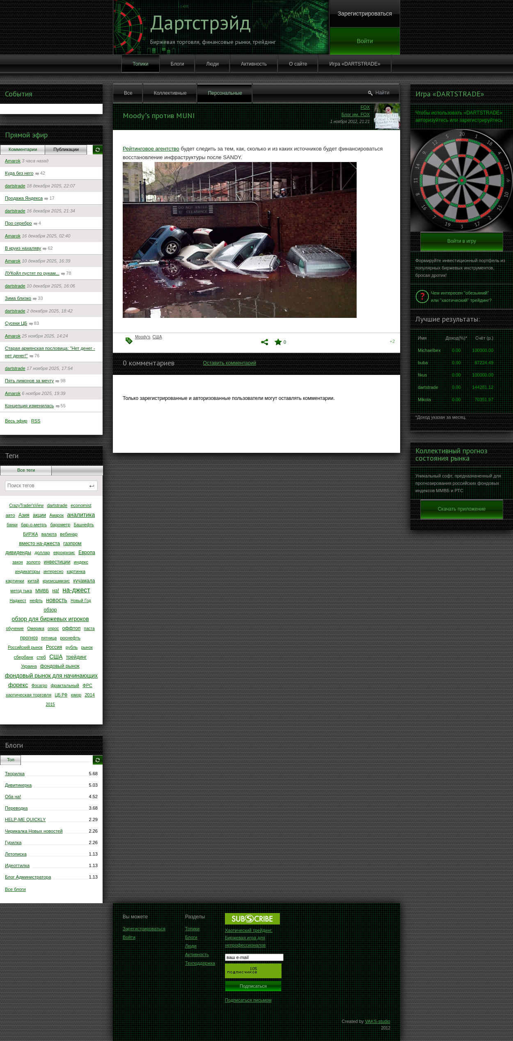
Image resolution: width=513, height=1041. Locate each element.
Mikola (424, 399)
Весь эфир (16, 420)
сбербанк (23, 657)
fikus (422, 374)
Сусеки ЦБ (16, 323)
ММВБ (42, 590)
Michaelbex (429, 350)
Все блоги (15, 889)
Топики (140, 64)
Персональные (225, 93)
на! (55, 591)
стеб (41, 657)
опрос (53, 628)
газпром (72, 543)
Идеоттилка (17, 865)
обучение (15, 628)
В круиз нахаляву (23, 248)
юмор (76, 695)
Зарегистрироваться (365, 13)
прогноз (29, 638)
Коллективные (170, 93)
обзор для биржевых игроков (50, 619)
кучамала (84, 581)
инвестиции (57, 562)
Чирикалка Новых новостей (34, 831)
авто (10, 515)
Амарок (57, 515)
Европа (86, 552)
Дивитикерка (18, 785)
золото (33, 561)
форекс (18, 685)
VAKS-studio (377, 1021)
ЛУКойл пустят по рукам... (32, 273)
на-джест (76, 590)
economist (81, 505)
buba (423, 362)
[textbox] (51, 485)
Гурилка (13, 842)
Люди (212, 64)
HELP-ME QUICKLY (25, 819)
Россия (54, 647)
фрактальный (64, 685)
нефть (36, 600)
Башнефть (84, 525)
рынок (87, 647)
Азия (24, 515)
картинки (15, 580)
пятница (49, 638)
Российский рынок (25, 647)
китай (33, 580)
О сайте (298, 64)
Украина (29, 666)
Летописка (16, 854)
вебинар (68, 534)
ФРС (87, 685)
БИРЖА (30, 534)
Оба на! (13, 796)
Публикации (66, 149)
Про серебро (18, 223)
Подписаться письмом (248, 1000)
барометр (60, 524)
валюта (49, 534)
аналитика (81, 514)
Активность (254, 64)
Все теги (26, 470)
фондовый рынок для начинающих (51, 675)
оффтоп (71, 628)
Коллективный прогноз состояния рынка (451, 454)
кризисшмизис (56, 581)
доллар (42, 552)
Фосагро (40, 685)
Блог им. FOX (355, 114)
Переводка (16, 808)
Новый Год (81, 600)
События (18, 93)
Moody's (142, 337)
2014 (89, 694)
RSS (36, 420)
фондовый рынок (60, 666)
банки (12, 525)
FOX (365, 107)
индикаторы (27, 571)
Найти (382, 93)
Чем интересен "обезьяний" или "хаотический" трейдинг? (461, 296)
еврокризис (64, 552)
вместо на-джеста (39, 543)
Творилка (15, 773)
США (55, 656)
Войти (365, 41)
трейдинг (76, 657)
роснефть (70, 637)
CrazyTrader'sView (26, 505)
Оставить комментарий (229, 363)
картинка (76, 571)
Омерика (35, 628)
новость (56, 600)
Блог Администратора (28, 876)
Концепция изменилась (29, 405)
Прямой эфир (26, 134)
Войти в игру (461, 241)
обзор (50, 610)
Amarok (13, 160)
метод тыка (21, 591)
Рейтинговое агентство (151, 149)
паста (89, 628)
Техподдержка (200, 963)
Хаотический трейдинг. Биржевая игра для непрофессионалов (249, 937)
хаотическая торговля (28, 694)
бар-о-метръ (34, 524)
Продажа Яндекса (24, 198)
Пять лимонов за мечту (29, 380)
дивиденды (18, 552)
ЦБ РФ (61, 695)
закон (17, 562)
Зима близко (18, 298)
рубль (72, 647)
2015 (50, 704)
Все (128, 93)
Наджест (17, 600)
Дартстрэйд (200, 22)
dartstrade (15, 185)
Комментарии (23, 149)
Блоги (177, 64)
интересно (53, 571)
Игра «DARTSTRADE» (355, 64)
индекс (81, 561)
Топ (10, 759)
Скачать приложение (462, 509)
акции (39, 515)
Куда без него (19, 173)
